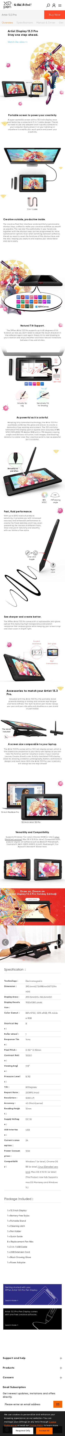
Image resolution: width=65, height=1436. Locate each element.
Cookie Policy (36, 1426)
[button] (48, 5)
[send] (57, 1404)
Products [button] (32, 1368)
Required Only (23, 1431)
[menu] (59, 5)
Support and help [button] (32, 1358)
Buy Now (54, 14)
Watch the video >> (17, 42)
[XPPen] (17, 5)
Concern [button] (32, 1378)
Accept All (44, 1431)
